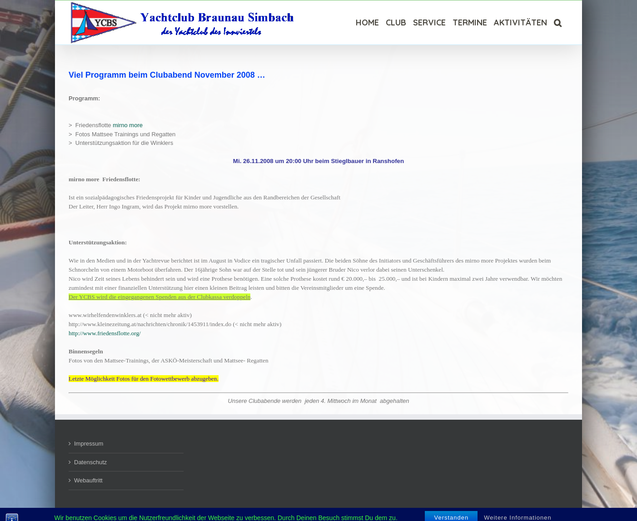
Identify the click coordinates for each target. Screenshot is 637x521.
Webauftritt (88, 480)
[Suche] (558, 22)
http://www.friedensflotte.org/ (105, 333)
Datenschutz (90, 462)
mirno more (128, 125)
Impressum (88, 443)
